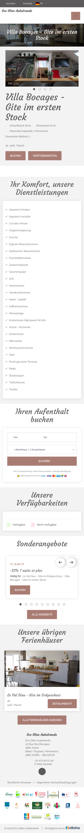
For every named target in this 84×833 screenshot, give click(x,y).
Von (15, 437)
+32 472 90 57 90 (42, 760)
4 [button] (50, 89)
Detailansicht (62, 703)
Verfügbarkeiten (45, 155)
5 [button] (42, 604)
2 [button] (39, 89)
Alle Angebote (42, 614)
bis (45, 437)
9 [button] (64, 604)
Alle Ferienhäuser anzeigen (42, 720)
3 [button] (45, 89)
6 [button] (48, 604)
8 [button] (59, 604)
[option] (42, 68)
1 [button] (34, 89)
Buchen (15, 155)
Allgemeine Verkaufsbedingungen (56, 782)
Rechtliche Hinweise (19, 782)
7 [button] (53, 604)
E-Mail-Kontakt (41, 764)
